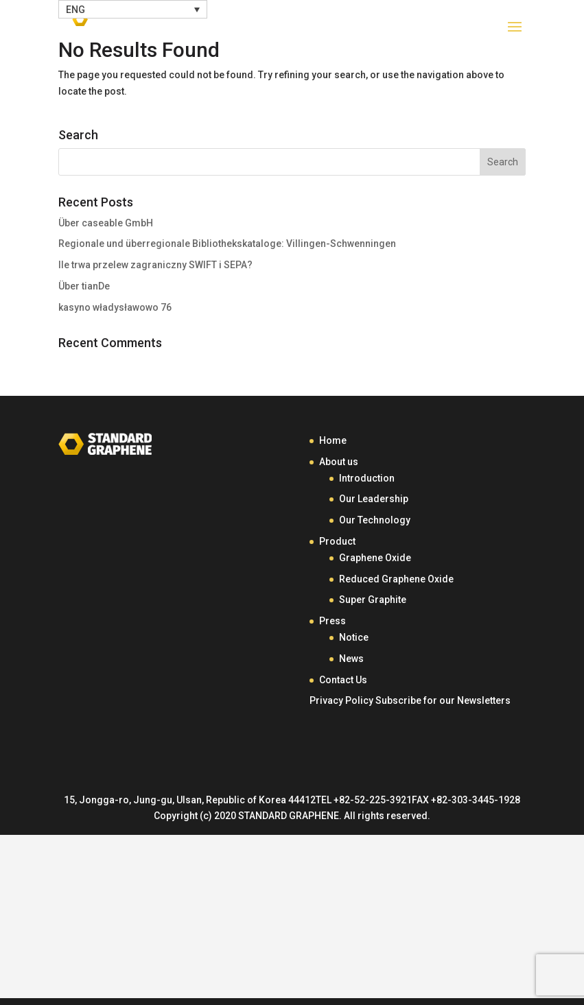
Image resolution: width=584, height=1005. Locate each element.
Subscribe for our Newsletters (443, 700)
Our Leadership (373, 498)
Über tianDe (84, 286)
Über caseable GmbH (105, 222)
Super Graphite (372, 599)
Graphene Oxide (375, 557)
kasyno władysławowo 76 (115, 307)
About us (338, 461)
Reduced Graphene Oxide (396, 579)
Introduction (367, 478)
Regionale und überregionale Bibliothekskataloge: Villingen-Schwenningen (227, 243)
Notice (354, 637)
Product (337, 541)
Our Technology (374, 520)
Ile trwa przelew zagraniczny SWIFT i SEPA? (155, 264)
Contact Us (343, 679)
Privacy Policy (341, 700)
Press (332, 620)
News (351, 658)
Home (333, 440)
